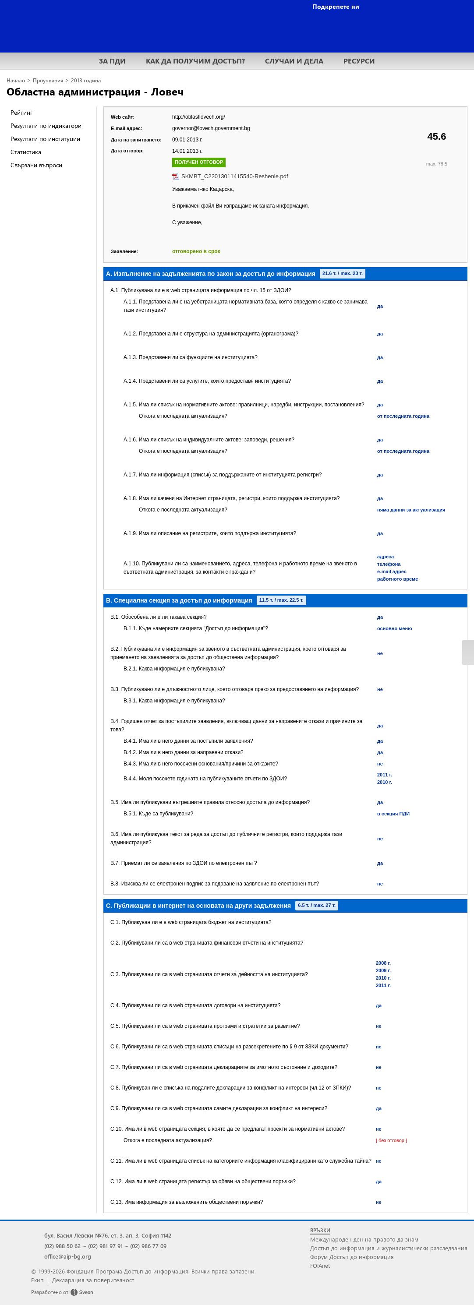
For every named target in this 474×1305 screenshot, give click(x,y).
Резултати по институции (45, 138)
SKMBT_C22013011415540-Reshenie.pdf (234, 176)
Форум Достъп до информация (352, 1256)
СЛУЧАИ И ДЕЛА (294, 60)
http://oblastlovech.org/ (198, 117)
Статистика (26, 152)
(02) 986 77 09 (148, 1245)
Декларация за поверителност (93, 1280)
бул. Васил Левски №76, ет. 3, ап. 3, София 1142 (107, 1235)
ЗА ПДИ (112, 60)
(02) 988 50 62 (62, 1245)
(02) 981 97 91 (105, 1245)
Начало (16, 80)
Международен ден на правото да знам (364, 1239)
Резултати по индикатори (46, 125)
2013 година (86, 80)
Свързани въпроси (36, 165)
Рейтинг (21, 112)
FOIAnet (320, 1265)
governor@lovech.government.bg (211, 128)
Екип (37, 1280)
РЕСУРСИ (359, 60)
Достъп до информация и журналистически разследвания (388, 1248)
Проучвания (48, 80)
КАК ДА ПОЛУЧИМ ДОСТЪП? (195, 60)
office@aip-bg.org (67, 1256)
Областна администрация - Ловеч (95, 91)
